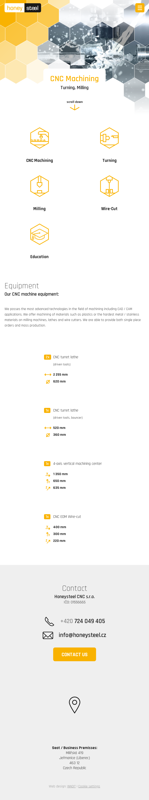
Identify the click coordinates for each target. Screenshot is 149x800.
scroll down (75, 102)
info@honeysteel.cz (74, 635)
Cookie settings (89, 786)
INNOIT (71, 786)
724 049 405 (74, 621)
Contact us (75, 654)
